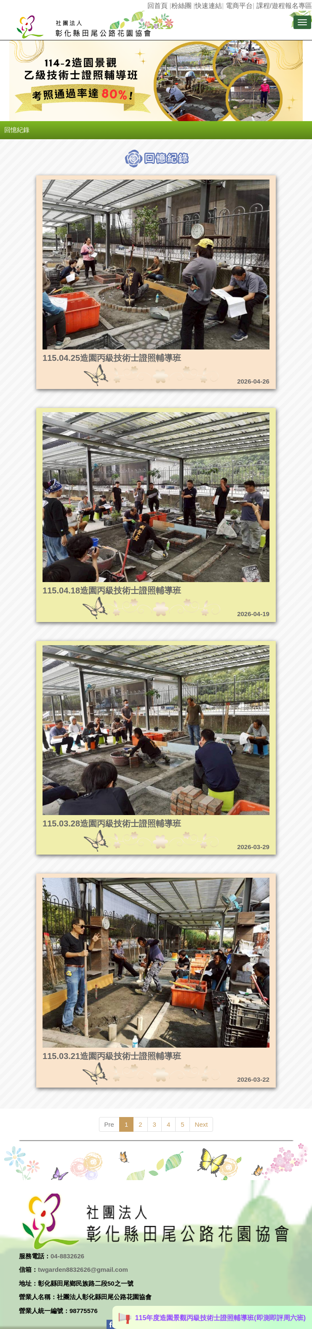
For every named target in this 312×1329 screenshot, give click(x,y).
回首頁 (157, 5)
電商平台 (239, 5)
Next (201, 1124)
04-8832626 (67, 1256)
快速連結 (208, 5)
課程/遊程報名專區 (284, 5)
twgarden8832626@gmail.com (83, 1269)
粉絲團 (181, 5)
